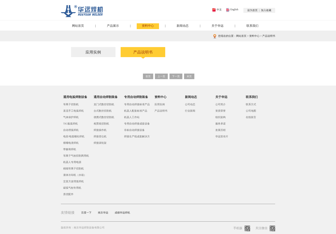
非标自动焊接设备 (134, 130)
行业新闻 (190, 110)
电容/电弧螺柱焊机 (73, 136)
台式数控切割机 (103, 110)
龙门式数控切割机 (104, 104)
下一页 (176, 76)
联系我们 (252, 25)
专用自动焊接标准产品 (137, 104)
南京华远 (103, 212)
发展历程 (220, 130)
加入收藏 (266, 10)
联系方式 (251, 104)
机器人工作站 (132, 117)
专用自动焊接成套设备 (137, 123)
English (234, 9)
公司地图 (251, 110)
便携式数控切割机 (104, 117)
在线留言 (251, 117)
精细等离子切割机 (73, 168)
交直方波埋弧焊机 (73, 181)
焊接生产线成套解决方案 (137, 137)
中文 (219, 9)
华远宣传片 (221, 136)
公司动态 (190, 104)
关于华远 (218, 25)
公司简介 (220, 104)
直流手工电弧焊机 (73, 110)
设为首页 (252, 10)
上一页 (161, 76)
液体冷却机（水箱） (74, 174)
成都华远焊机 (122, 212)
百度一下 (86, 212)
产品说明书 (143, 52)
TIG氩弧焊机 (70, 123)
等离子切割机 (71, 104)
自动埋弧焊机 (71, 130)
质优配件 (68, 194)
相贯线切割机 (101, 123)
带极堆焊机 (69, 149)
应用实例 (93, 52)
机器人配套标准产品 (135, 110)
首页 (148, 76)
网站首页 (78, 25)
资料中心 (148, 25)
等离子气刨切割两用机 (76, 155)
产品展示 (113, 25)
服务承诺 (220, 123)
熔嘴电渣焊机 (71, 142)
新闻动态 (183, 25)
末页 (189, 76)
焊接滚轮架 (100, 142)
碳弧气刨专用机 (72, 187)
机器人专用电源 (72, 162)
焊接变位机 (100, 136)
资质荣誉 (220, 110)
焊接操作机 (100, 130)
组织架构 (220, 117)
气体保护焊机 (71, 117)
